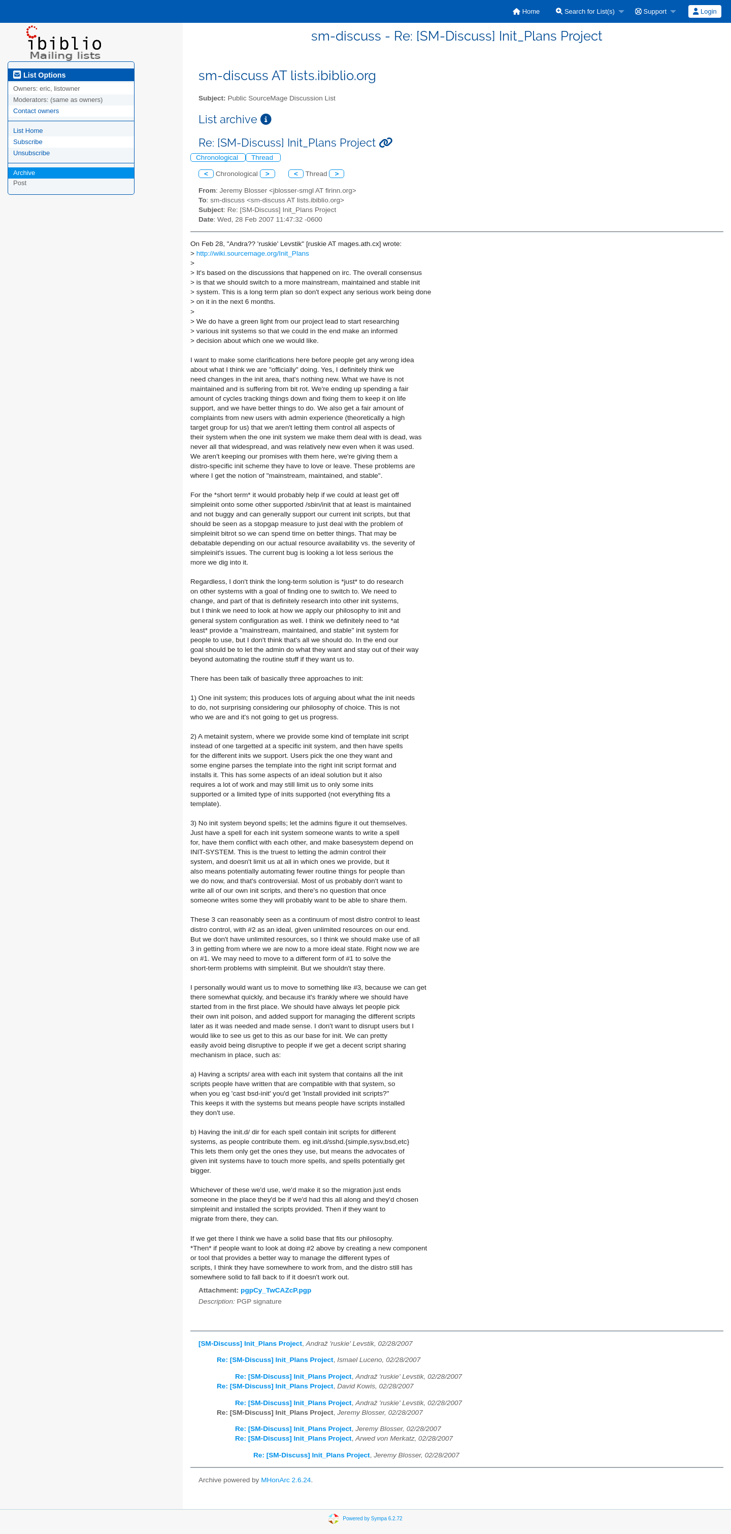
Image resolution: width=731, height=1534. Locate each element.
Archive (24, 173)
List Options (39, 75)
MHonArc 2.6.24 (286, 1480)
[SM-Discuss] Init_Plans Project (250, 1343)
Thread (263, 157)
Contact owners (36, 111)
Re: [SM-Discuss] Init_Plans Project (275, 1360)
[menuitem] (526, 11)
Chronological (218, 157)
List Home (28, 130)
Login (704, 11)
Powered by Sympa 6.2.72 (372, 1518)
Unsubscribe (31, 153)
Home (526, 11)
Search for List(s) (585, 11)
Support (651, 11)
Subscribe (28, 142)
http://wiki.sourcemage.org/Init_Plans (252, 253)
